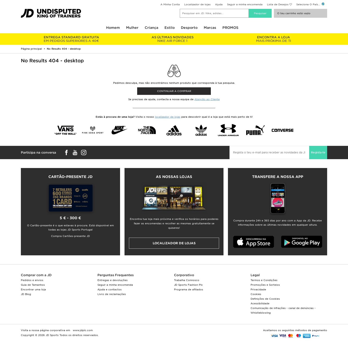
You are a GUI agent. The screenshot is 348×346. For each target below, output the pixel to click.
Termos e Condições (264, 280)
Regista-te (318, 152)
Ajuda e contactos (109, 289)
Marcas (210, 28)
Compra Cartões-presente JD (70, 236)
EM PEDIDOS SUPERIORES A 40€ (71, 39)
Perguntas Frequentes (115, 275)
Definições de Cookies (265, 298)
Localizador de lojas (197, 4)
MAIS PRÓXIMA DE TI (273, 39)
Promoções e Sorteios (265, 284)
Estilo (169, 28)
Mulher (132, 28)
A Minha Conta (170, 4)
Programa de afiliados (188, 289)
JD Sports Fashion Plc (188, 284)
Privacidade (258, 289)
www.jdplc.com (82, 330)
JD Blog (26, 294)
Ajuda (219, 4)
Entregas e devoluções (112, 280)
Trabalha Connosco (186, 280)
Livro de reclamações (111, 294)
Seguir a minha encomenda (245, 4)
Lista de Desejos (278, 4)
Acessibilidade (260, 303)
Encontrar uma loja (33, 289)
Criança (151, 28)
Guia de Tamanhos (33, 284)
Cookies (256, 294)
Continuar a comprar (174, 91)
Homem (113, 28)
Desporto (189, 28)
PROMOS (230, 28)
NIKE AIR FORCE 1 (172, 39)
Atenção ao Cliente (207, 99)
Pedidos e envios (32, 280)
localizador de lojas (167, 116)
